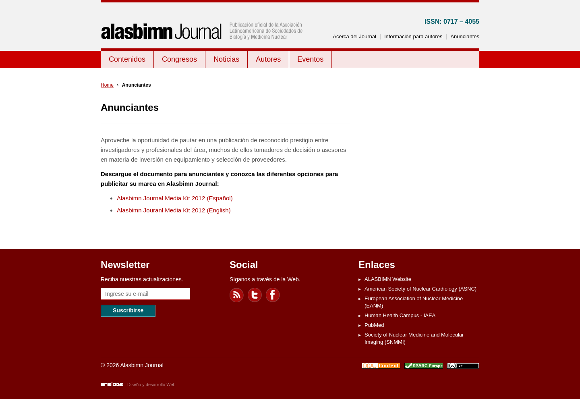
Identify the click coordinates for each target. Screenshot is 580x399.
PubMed (374, 325)
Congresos (179, 59)
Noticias (226, 59)
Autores (268, 59)
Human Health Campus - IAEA (400, 315)
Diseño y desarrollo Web (151, 384)
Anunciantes (464, 36)
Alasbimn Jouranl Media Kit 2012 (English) (174, 210)
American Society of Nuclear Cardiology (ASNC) (420, 289)
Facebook (273, 295)
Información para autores (413, 36)
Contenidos (127, 59)
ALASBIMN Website (388, 279)
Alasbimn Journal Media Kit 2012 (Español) (175, 198)
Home (107, 85)
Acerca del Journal (354, 36)
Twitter (255, 295)
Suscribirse (128, 310)
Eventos (310, 59)
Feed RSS (237, 295)
